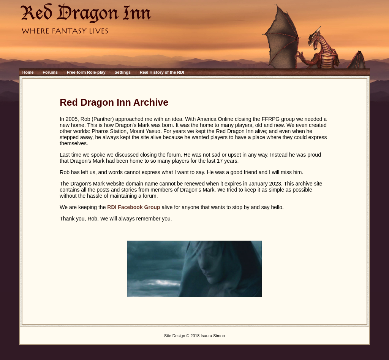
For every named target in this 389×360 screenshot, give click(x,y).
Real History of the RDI (162, 72)
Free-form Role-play (86, 72)
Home (28, 72)
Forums (50, 72)
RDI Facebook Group (133, 207)
